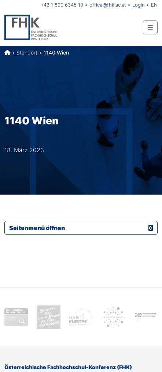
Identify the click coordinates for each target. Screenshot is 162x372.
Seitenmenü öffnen (81, 228)
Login (138, 5)
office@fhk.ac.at (107, 5)
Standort (26, 52)
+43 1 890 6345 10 (62, 5)
